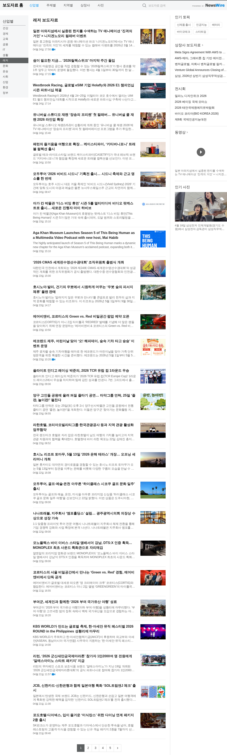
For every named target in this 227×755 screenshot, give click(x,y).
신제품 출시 (184, 24)
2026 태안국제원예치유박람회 (195, 107)
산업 (5, 82)
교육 (5, 38)
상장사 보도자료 (188, 45)
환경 (5, 87)
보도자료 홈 (13, 5)
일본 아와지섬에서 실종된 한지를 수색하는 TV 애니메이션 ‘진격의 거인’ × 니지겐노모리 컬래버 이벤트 (201, 174)
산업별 (34, 5)
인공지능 (201, 24)
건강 (5, 28)
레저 (5, 60)
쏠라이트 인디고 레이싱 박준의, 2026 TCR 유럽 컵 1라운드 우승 (81, 370)
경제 (5, 33)
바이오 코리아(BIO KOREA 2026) (197, 113)
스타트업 (200, 31)
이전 (178, 206)
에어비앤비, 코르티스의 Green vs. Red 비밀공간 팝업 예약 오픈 (81, 316)
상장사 (85, 5)
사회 (5, 76)
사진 (101, 5)
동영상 (180, 132)
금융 (5, 44)
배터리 (216, 24)
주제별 (51, 5)
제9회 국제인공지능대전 (191, 119)
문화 (5, 65)
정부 (5, 92)
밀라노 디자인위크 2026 (191, 96)
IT (4, 49)
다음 (223, 206)
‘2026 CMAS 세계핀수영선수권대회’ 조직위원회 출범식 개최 (78, 262)
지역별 (68, 5)
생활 (5, 55)
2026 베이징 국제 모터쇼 (191, 101)
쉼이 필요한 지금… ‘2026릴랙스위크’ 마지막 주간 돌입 (74, 60)
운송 (5, 71)
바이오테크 (183, 31)
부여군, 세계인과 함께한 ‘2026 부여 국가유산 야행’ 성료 (75, 602)
